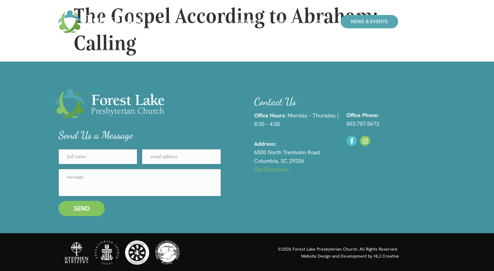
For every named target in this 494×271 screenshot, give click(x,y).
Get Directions (280, 169)
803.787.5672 (371, 123)
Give (319, 22)
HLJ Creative (386, 256)
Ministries (247, 22)
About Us (286, 22)
